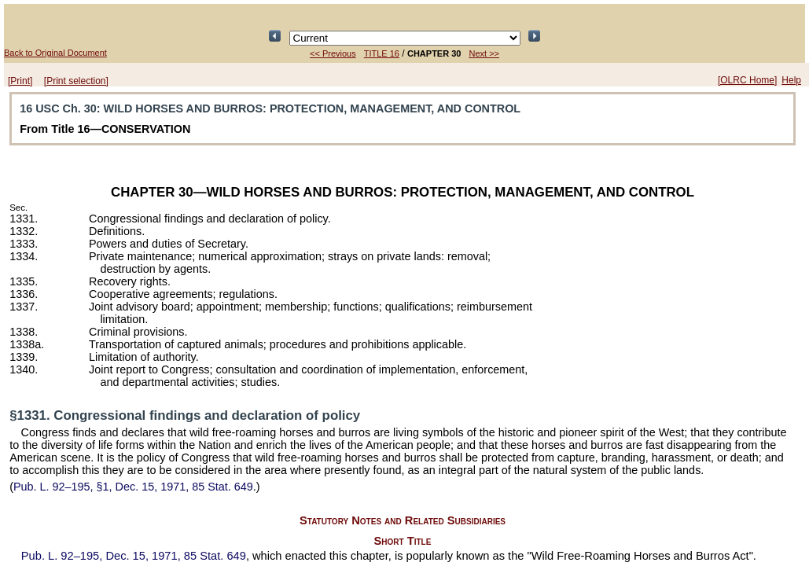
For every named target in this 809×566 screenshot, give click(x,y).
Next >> (484, 53)
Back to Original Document (55, 52)
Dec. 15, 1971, (133, 555)
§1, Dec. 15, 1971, (133, 486)
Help (791, 80)
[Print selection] (76, 80)
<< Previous (333, 53)
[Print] (20, 80)
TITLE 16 (381, 53)
